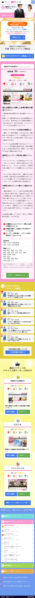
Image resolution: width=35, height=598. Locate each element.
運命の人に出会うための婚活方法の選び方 (15, 577)
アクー (18, 551)
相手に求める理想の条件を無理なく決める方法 (17, 586)
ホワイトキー (16, 539)
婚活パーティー (16, 503)
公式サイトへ (23, 412)
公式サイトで (16, 275)
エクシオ (16, 530)
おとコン (16, 543)
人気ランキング (13, 516)
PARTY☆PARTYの (18, 56)
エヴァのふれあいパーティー (18, 547)
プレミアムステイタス (18, 560)
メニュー (33, 2)
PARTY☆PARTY (16, 526)
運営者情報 (31, 597)
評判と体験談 (11, 412)
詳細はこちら (17, 37)
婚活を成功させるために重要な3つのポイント (16, 581)
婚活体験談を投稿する (17, 352)
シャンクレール (16, 534)
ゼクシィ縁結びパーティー (18, 556)
